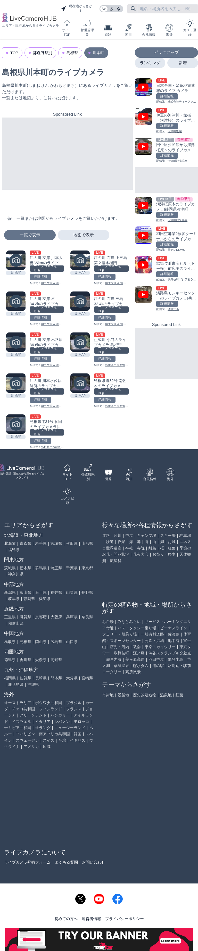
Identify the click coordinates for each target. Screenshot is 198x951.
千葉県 (72, 568)
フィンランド (50, 709)
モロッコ (81, 721)
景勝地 (123, 695)
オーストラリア (17, 702)
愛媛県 (41, 659)
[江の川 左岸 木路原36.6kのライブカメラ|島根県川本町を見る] (16, 342)
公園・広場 (154, 640)
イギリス (77, 740)
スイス (48, 740)
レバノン (62, 721)
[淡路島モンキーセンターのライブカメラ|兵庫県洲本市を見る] (166, 298)
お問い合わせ (93, 862)
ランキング (150, 63)
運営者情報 (91, 918)
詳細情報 (40, 276)
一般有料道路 (152, 634)
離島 (152, 548)
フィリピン (25, 734)
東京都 (87, 568)
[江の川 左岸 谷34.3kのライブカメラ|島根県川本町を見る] (16, 301)
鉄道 (110, 541)
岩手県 (41, 543)
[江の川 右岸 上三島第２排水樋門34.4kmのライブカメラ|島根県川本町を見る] (80, 260)
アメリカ (31, 746)
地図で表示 (83, 235)
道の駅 (158, 665)
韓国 (77, 734)
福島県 (14, 549)
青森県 (25, 543)
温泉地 (166, 695)
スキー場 (168, 535)
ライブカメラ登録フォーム (27, 862)
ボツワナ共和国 (48, 702)
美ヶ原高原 (135, 659)
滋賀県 (25, 617)
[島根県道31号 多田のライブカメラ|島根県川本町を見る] (16, 424)
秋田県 (72, 543)
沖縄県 (33, 684)
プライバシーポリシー (124, 918)
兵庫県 (72, 617)
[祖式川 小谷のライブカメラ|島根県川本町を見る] (80, 342)
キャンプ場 (146, 535)
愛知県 (45, 598)
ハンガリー (60, 715)
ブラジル (73, 702)
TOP (14, 53)
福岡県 (10, 678)
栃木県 (25, 568)
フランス (73, 709)
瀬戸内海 (113, 659)
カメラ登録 (189, 28)
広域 (47, 746)
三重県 (10, 617)
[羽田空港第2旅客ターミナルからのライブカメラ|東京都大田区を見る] (166, 239)
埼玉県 (56, 568)
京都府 (41, 617)
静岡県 (29, 598)
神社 (129, 548)
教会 (137, 647)
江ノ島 (139, 653)
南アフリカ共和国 (54, 734)
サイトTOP (67, 28)
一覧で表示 (30, 235)
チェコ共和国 (23, 709)
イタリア (43, 721)
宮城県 (56, 543)
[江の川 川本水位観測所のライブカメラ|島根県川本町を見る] (16, 383)
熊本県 (56, 678)
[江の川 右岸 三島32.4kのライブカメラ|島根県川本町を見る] (80, 301)
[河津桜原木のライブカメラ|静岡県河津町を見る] (166, 209)
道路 (108, 30)
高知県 (56, 659)
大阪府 (56, 617)
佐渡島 (173, 634)
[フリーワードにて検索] (133, 8)
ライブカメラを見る (45, 268)
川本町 (98, 53)
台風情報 (148, 30)
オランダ (43, 727)
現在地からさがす (76, 8)
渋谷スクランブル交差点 (169, 653)
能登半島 (175, 659)
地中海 (173, 640)
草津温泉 (121, 665)
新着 (183, 63)
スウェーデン (27, 740)
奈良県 (87, 617)
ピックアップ (166, 52)
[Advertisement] (67, 154)
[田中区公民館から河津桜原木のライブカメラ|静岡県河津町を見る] (166, 150)
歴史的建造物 (144, 695)
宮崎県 (87, 678)
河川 (128, 30)
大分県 (72, 678)
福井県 (56, 592)
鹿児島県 (15, 684)
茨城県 (10, 568)
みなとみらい (129, 621)
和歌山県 (15, 623)
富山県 (25, 592)
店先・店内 (119, 647)
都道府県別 (87, 28)
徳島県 (10, 659)
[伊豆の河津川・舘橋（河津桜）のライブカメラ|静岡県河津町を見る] (166, 121)
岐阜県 (14, 598)
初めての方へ (66, 918)
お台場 (108, 621)
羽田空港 (156, 659)
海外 (169, 30)
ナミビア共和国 (17, 727)
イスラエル (21, 721)
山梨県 (72, 592)
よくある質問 (66, 862)
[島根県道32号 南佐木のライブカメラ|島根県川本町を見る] (80, 383)
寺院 (141, 548)
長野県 (87, 592)
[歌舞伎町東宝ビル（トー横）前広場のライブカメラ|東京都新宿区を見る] (166, 269)
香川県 (25, 659)
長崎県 (41, 678)
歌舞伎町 (121, 653)
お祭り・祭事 (164, 554)
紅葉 (172, 548)
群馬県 (41, 568)
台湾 (62, 740)
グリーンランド (33, 715)
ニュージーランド (69, 727)
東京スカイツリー (160, 647)
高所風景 (133, 672)
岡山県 (41, 641)
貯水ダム (140, 665)
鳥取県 (10, 641)
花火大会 (140, 554)
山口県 (72, 641)
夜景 (121, 541)
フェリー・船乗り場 (119, 634)
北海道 (10, 543)
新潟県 (10, 592)
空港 (129, 535)
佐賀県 (25, 678)
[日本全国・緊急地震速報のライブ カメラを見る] (166, 91)
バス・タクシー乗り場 (137, 628)
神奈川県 (15, 574)
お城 (172, 541)
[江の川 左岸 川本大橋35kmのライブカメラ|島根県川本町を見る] (16, 260)
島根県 (72, 53)
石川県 (41, 592)
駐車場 (185, 535)
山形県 (87, 543)
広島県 (56, 641)
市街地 (108, 695)
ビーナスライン (173, 628)
